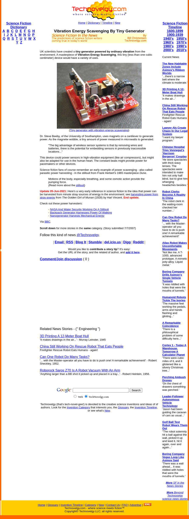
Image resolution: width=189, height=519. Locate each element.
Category (90, 505)
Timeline (107, 22)
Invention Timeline (146, 407)
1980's (168, 46)
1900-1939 (175, 35)
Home (81, 22)
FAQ (125, 505)
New (117, 22)
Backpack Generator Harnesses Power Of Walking (81, 212)
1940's (168, 38)
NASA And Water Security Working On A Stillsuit (79, 209)
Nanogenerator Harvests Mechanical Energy (77, 215)
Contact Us (113, 505)
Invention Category (78, 407)
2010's (181, 50)
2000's (168, 50)
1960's (168, 42)
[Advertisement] (18, 111)
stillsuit (80, 185)
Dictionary (94, 22)
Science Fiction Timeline (174, 25)
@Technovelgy (88, 235)
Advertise (135, 505)
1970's (181, 42)
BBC (47, 221)
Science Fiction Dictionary (18, 25)
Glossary (123, 407)
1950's (181, 38)
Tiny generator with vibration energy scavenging (99, 130)
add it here (133, 252)
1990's (181, 46)
